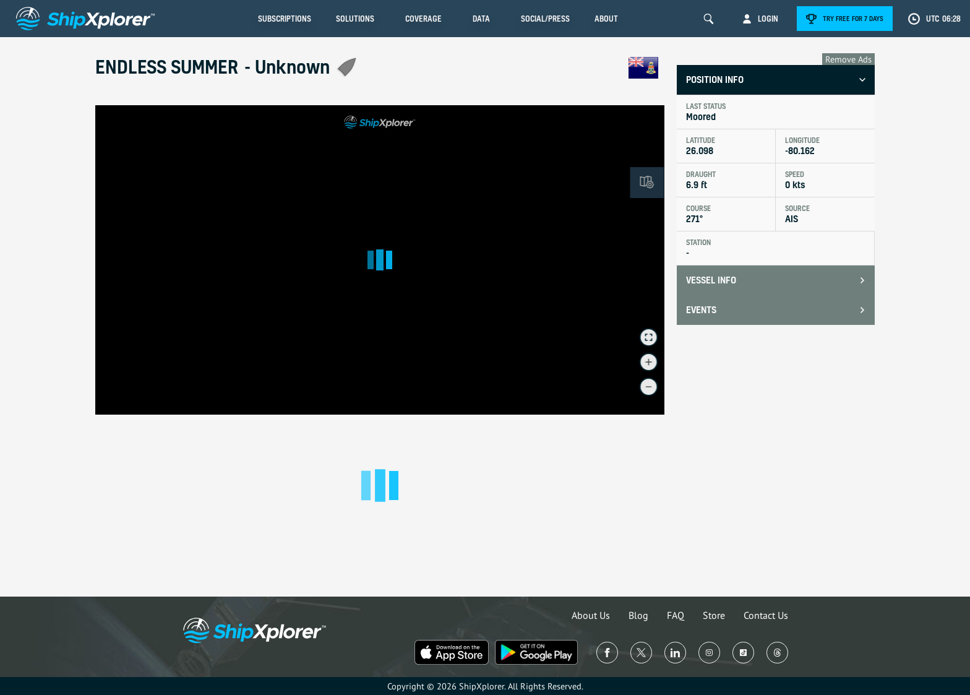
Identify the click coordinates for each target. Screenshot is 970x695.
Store (714, 615)
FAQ (675, 615)
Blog (638, 615)
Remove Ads (848, 59)
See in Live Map (136, 123)
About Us (591, 615)
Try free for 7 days (853, 18)
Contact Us (766, 615)
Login (768, 19)
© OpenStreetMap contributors (619, 409)
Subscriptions (284, 19)
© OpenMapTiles (556, 409)
